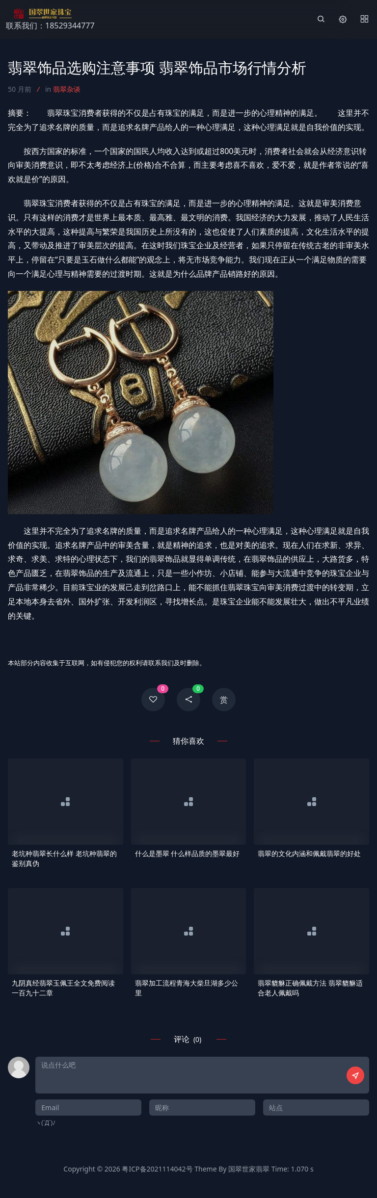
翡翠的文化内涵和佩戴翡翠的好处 (309, 853)
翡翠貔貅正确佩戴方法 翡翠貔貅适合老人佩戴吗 (310, 987)
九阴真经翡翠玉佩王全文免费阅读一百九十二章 (63, 987)
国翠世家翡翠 (248, 1168)
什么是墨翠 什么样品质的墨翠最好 (187, 853)
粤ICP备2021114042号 (157, 1168)
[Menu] (364, 20)
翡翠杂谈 (67, 89)
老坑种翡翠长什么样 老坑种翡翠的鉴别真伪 (64, 858)
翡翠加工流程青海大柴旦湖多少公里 (186, 987)
